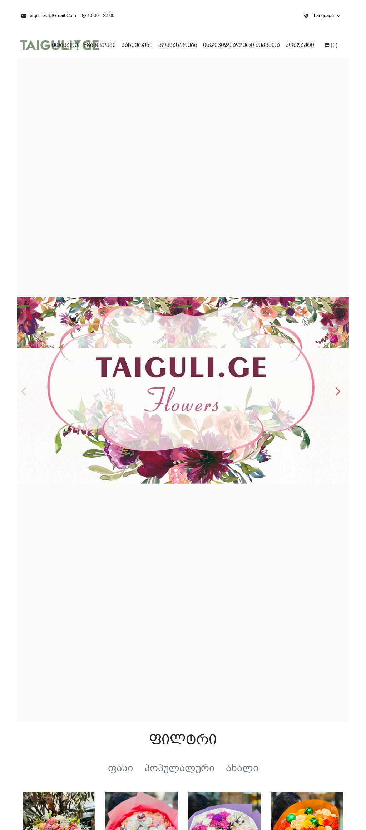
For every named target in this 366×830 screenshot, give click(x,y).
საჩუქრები (137, 45)
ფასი (120, 768)
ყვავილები (100, 45)
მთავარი (65, 45)
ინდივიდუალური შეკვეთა (241, 45)
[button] (340, 390)
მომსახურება (177, 45)
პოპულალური (179, 768)
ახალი (242, 768)
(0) (333, 45)
